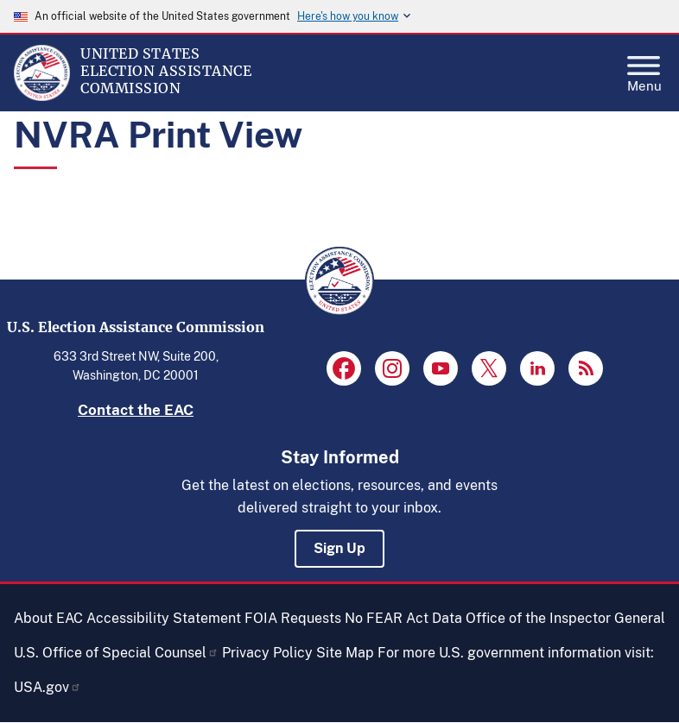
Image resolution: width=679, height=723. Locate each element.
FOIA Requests (292, 618)
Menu (644, 69)
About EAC (48, 618)
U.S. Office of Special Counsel (116, 652)
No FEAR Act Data (403, 618)
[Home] (42, 97)
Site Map (345, 652)
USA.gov (47, 687)
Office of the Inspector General (565, 618)
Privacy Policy (267, 652)
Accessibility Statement (163, 618)
